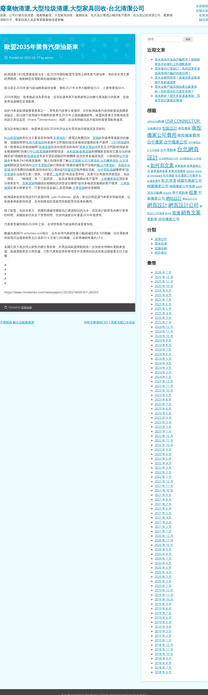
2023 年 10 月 (164, 390)
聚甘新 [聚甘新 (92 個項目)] (168, 213)
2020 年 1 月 (163, 586)
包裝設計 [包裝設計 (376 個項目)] (169, 128)
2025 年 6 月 (163, 304)
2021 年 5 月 (163, 513)
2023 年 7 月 (163, 404)
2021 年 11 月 (164, 486)
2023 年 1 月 (163, 431)
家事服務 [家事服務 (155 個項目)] (180, 166)
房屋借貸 (70, 170)
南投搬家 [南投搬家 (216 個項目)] (184, 128)
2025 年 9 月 (163, 290)
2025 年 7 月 (163, 300)
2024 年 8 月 (163, 345)
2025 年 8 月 (163, 295)
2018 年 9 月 (163, 658)
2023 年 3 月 (163, 422)
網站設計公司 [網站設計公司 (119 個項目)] (189, 198)
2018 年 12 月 (164, 645)
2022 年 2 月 (163, 472)
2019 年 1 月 (163, 640)
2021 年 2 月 (163, 527)
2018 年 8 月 (163, 663)
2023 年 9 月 (163, 395)
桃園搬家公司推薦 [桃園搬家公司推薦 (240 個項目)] (182, 186)
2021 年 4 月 (163, 518)
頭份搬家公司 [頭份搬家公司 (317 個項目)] (169, 218)
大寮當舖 (79, 188)
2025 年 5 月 (163, 309)
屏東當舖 (28, 183)
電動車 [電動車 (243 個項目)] (152, 219)
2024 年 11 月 (164, 331)
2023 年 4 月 (163, 418)
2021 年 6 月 (163, 508)
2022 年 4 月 (163, 463)
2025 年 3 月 (163, 318)
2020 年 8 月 (163, 554)
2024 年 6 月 (163, 354)
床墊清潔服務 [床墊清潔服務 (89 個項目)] (156, 175)
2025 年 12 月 (164, 277)
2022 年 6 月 (163, 454)
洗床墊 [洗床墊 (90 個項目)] (199, 186)
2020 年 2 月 (163, 581)
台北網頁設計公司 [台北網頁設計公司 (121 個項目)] (169, 158)
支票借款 (59, 138)
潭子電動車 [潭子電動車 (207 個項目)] (180, 192)
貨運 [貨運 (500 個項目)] (176, 213)
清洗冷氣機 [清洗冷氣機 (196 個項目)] (154, 193)
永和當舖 (73, 151)
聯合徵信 (203, 13)
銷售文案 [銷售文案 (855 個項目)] (191, 212)
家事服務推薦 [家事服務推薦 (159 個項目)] (159, 171)
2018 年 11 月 (164, 649)
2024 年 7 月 (163, 350)
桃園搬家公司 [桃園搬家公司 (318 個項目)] (158, 186)
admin (49, 58)
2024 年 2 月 (163, 372)
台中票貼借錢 (107, 170)
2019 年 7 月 (163, 613)
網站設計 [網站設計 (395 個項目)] (174, 198)
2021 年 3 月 (163, 522)
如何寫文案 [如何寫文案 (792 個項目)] (162, 165)
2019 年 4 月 (163, 627)
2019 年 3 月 (163, 631)
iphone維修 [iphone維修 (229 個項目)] (155, 121)
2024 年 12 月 (164, 327)
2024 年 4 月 (163, 363)
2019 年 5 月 (163, 622)
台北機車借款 (109, 160)
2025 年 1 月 (163, 322)
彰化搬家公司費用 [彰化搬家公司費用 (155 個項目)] (186, 175)
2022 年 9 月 (163, 449)
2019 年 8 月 (163, 608)
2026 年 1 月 (163, 272)
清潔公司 (161, 239)
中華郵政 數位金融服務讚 (17, 322)
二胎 (56, 174)
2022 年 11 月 (164, 440)
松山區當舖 (11, 138)
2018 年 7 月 (163, 667)
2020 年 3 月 (163, 577)
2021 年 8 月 (163, 499)
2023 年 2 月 (163, 427)
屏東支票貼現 (88, 147)
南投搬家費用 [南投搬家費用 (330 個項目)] (188, 135)
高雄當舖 (45, 147)
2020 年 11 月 (164, 540)
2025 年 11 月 (164, 281)
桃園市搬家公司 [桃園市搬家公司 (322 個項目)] (189, 180)
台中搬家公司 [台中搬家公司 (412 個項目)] (176, 141)
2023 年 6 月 (163, 409)
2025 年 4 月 (163, 313)
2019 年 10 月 (164, 599)
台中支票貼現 (41, 165)
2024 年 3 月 (163, 368)
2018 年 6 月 (163, 672)
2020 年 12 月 (164, 536)
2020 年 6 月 (163, 563)
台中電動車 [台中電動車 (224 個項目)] (168, 150)
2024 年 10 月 (164, 336)
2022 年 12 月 (164, 436)
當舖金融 (200, 13)
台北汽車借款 (90, 160)
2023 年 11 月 (164, 386)
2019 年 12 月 (164, 590)
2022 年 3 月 (163, 468)
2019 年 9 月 (163, 604)
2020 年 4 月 (163, 572)
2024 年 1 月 (163, 377)
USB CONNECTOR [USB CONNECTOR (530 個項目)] (183, 121)
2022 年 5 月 (163, 459)
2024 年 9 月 (163, 340)
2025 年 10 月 (164, 286)
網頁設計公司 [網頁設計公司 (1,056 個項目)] (183, 204)
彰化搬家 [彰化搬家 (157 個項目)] (169, 175)
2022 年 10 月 (164, 445)
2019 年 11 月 (164, 595)
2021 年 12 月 (164, 481)
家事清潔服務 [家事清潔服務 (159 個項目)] (176, 171)
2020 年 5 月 (163, 568)
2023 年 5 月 (163, 413)
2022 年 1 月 (163, 477)
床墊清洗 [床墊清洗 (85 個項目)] (190, 171)
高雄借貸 (33, 156)
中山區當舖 (37, 151)
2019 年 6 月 (163, 618)
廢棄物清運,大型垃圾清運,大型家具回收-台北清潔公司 (72, 8)
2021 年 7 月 (163, 504)
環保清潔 (206, 13)
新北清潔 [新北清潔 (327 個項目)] (168, 180)
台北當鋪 (75, 160)
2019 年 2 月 (163, 636)
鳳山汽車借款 (106, 165)
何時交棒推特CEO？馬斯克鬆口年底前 (109, 322)
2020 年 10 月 (164, 545)
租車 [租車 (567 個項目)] (193, 192)
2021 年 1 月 (163, 531)
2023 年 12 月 (164, 381)
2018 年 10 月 (164, 654)
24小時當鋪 (119, 142)
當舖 (96, 138)
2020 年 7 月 (163, 558)
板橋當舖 (85, 151)
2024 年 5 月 (163, 359)
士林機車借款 (110, 179)
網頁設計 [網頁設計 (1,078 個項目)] (157, 204)
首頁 (197, 8)
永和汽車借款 (35, 142)
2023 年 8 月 (163, 399)
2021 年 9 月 (163, 495)
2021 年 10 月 (164, 490)
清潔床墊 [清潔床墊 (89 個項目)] (167, 193)
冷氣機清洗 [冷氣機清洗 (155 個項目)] (154, 128)
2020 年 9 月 (163, 549)
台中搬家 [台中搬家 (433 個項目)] (155, 141)
